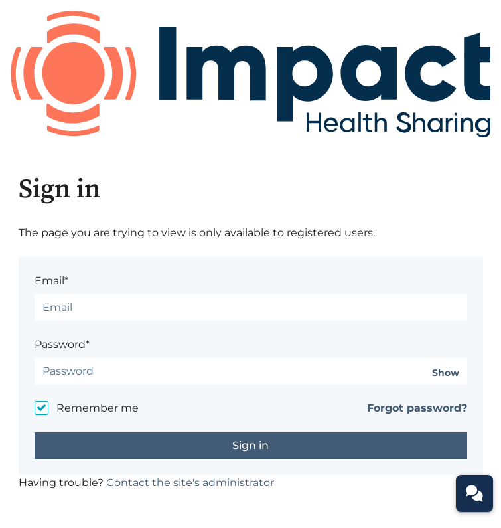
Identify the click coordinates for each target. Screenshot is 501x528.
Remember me (97, 408)
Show (445, 373)
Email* (51, 280)
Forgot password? (417, 408)
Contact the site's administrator (190, 482)
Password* (62, 344)
